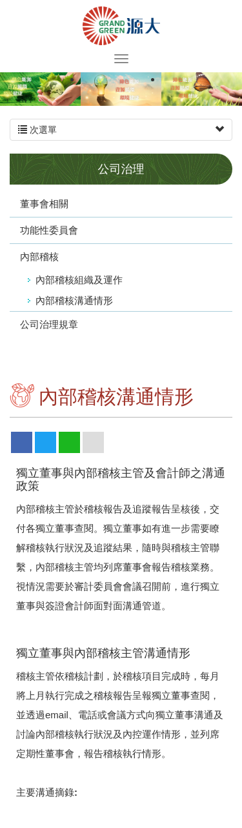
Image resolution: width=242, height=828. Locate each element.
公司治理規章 (49, 324)
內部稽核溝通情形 (74, 300)
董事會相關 (44, 203)
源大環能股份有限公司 (121, 25)
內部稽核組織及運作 (79, 279)
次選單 (121, 129)
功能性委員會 (49, 230)
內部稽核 (39, 256)
